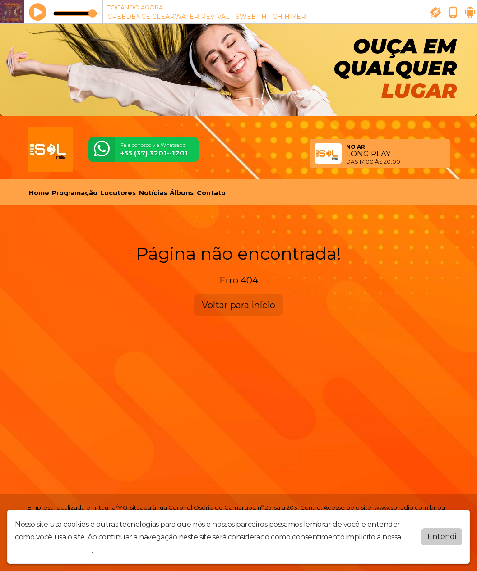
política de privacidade (53, 550)
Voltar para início (238, 305)
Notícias (153, 193)
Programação (74, 193)
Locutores (118, 193)
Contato (211, 193)
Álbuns (182, 193)
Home (39, 193)
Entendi (441, 536)
